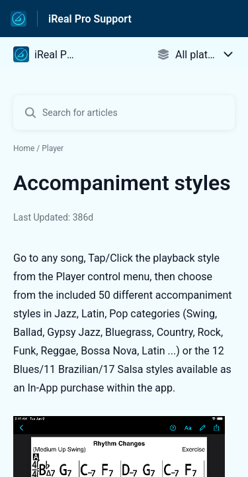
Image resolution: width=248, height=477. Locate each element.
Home (23, 148)
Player (52, 148)
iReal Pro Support (90, 19)
